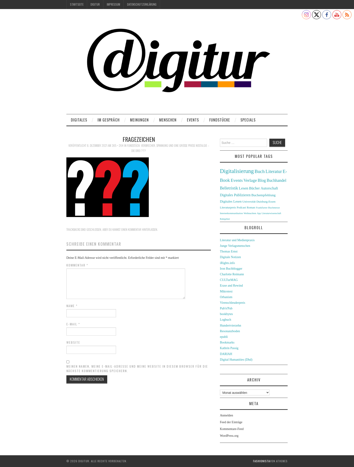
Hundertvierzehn (230, 325)
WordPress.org (229, 435)
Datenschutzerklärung (141, 4)
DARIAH (226, 354)
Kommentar (77, 265)
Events (193, 120)
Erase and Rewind (231, 285)
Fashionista (261, 461)
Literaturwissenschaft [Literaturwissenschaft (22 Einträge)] (271, 213)
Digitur (95, 4)
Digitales (79, 120)
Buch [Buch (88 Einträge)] (259, 171)
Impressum (113, 4)
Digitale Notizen (230, 257)
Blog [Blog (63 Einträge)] (262, 180)
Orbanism (226, 297)
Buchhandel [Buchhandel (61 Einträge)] (276, 180)
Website (73, 342)
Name (72, 306)
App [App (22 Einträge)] (259, 213)
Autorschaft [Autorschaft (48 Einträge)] (269, 188)
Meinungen (139, 120)
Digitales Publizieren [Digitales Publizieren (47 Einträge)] (235, 195)
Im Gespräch (109, 120)
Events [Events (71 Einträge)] (237, 180)
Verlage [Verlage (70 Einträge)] (250, 180)
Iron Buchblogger (231, 268)
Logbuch (225, 319)
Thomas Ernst (229, 251)
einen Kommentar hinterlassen (139, 229)
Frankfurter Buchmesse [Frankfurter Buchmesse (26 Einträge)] (268, 207)
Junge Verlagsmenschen (235, 246)
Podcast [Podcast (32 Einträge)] (241, 207)
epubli (224, 337)
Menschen (168, 120)
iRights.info (227, 263)
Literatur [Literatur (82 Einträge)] (274, 171)
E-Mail (73, 324)
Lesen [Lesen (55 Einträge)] (243, 188)
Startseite (77, 4)
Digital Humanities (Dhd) (236, 359)
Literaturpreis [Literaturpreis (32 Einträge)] (228, 207)
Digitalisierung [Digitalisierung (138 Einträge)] (237, 171)
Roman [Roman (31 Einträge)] (251, 207)
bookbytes (226, 314)
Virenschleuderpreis (232, 302)
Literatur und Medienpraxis (237, 240)
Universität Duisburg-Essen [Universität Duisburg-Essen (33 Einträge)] (259, 201)
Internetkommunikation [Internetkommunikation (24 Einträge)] (231, 213)
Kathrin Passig (229, 348)
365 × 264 (117, 145)
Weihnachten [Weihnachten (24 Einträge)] (250, 213)
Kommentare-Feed (232, 429)
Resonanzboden (230, 331)
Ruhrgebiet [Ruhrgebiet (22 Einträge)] (225, 219)
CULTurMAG (229, 280)
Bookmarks (227, 342)
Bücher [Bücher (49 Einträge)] (254, 188)
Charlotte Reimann (232, 274)
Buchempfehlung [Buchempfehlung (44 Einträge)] (263, 195)
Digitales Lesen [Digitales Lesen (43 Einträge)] (231, 201)
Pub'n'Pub (226, 308)
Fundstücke (219, 120)
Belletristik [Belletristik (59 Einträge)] (229, 188)
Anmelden (226, 415)
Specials (248, 120)
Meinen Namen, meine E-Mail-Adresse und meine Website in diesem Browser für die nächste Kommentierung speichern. (137, 368)
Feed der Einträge (231, 422)
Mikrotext (226, 291)
